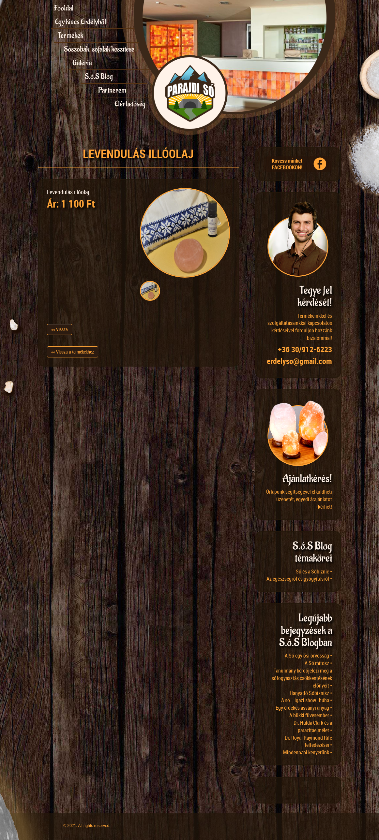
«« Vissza (59, 329)
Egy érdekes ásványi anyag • (304, 707)
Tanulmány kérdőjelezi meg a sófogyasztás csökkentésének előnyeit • (302, 678)
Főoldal (63, 8)
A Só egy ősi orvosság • (308, 655)
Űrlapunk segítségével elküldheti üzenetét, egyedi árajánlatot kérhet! (299, 499)
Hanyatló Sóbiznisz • (311, 693)
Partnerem (112, 90)
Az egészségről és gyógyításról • (299, 578)
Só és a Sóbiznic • (314, 571)
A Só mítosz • (318, 663)
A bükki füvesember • (310, 715)
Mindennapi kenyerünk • (307, 752)
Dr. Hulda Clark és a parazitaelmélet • (313, 726)
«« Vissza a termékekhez (72, 352)
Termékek (70, 35)
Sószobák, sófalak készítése (99, 49)
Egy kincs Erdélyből (80, 22)
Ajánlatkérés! (307, 478)
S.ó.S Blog (99, 76)
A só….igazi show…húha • (306, 700)
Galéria (82, 63)
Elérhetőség (129, 104)
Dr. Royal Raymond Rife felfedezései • (308, 741)
